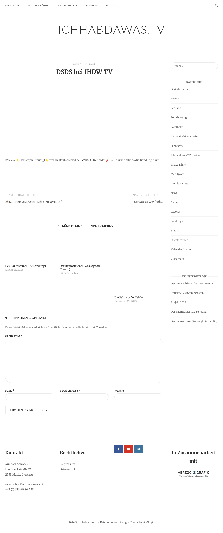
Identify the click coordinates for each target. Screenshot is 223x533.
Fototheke (177, 127)
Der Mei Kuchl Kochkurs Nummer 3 (192, 283)
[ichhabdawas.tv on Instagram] (138, 449)
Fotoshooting (179, 117)
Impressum (67, 464)
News (174, 192)
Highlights (177, 145)
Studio (175, 230)
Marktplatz (177, 174)
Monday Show (179, 183)
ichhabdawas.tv (111, 29)
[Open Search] (216, 5)
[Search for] (194, 65)
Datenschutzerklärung (113, 522)
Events (175, 98)
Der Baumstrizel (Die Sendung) (189, 311)
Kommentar (13, 335)
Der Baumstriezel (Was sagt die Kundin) (194, 321)
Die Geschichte (67, 5)
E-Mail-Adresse (70, 390)
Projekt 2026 (178, 302)
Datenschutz (68, 469)
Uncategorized (179, 240)
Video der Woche (181, 249)
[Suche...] (213, 64)
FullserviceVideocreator (185, 136)
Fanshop (92, 5)
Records (175, 211)
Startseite (12, 5)
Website (119, 390)
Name (9, 390)
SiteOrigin (149, 522)
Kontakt (112, 5)
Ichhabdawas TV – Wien (185, 155)
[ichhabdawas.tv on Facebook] (118, 449)
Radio (174, 202)
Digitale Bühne (38, 5)
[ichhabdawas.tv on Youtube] (128, 449)
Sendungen (178, 221)
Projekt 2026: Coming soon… (188, 292)
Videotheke (177, 259)
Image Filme (178, 164)
